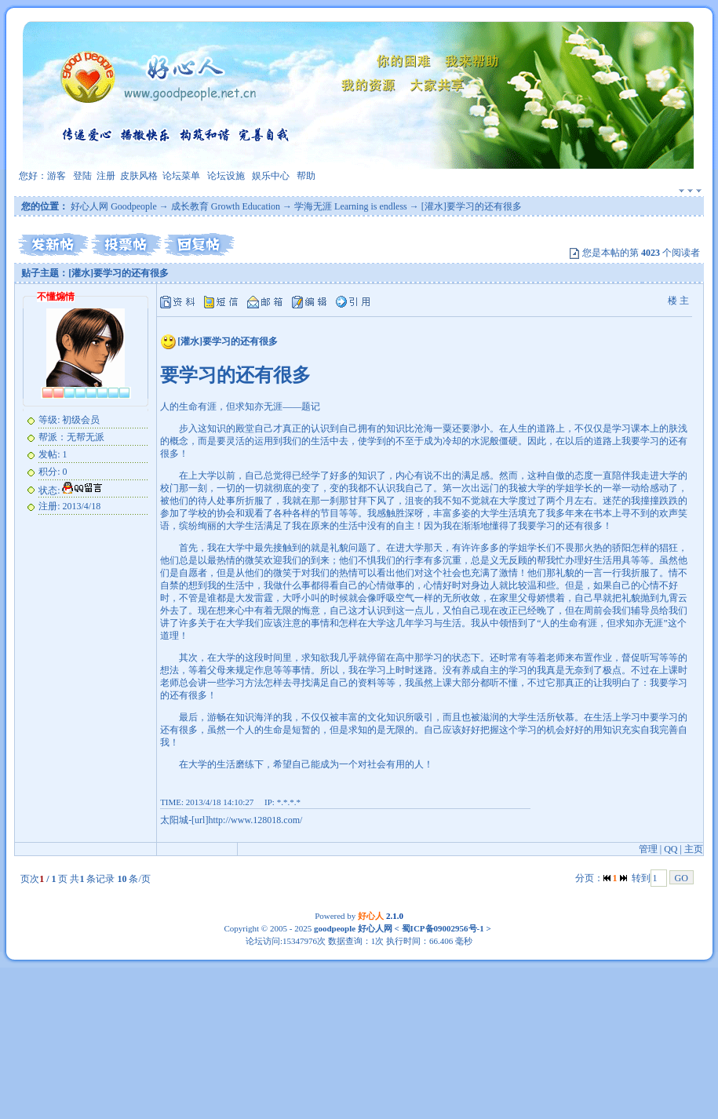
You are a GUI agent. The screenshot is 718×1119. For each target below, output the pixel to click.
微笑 (254, 560)
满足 (470, 475)
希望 (282, 764)
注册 (106, 175)
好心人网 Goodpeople (114, 206)
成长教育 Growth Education (225, 206)
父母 (527, 597)
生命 (188, 406)
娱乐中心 (271, 175)
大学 (207, 475)
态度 (583, 475)
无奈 (574, 670)
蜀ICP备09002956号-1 (441, 928)
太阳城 (174, 820)
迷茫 (612, 500)
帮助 (306, 175)
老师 (555, 657)
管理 (648, 849)
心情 (376, 585)
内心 (404, 475)
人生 (517, 428)
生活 (320, 441)
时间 (273, 657)
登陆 (82, 175)
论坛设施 (226, 175)
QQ (670, 849)
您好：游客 (42, 175)
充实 (630, 729)
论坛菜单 (181, 175)
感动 (659, 488)
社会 (452, 572)
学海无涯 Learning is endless (350, 206)
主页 (693, 849)
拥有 (367, 428)
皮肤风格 (139, 175)
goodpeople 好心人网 (353, 928)
